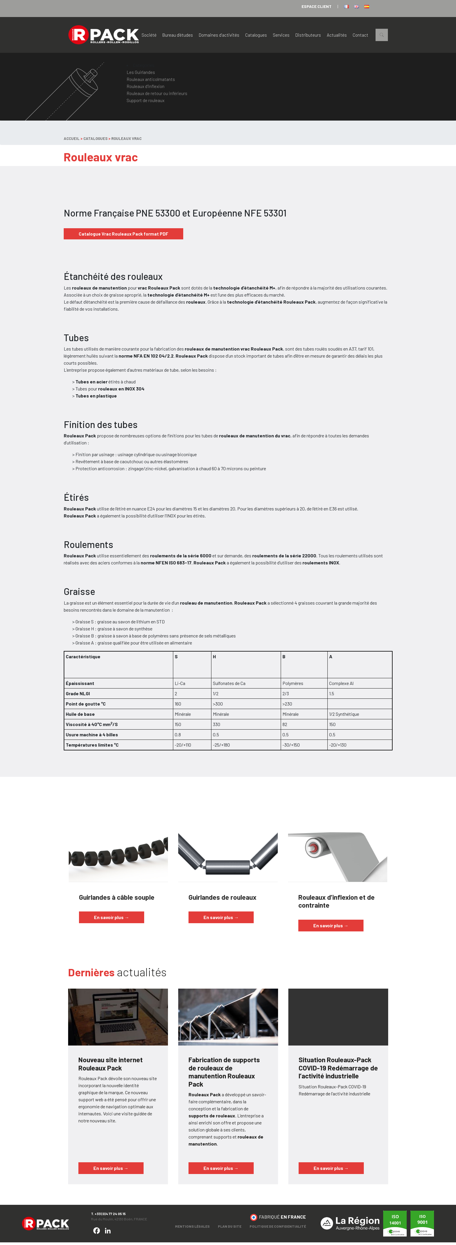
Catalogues (256, 36)
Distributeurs (308, 36)
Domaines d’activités (219, 36)
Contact (360, 36)
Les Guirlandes (141, 74)
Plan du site (229, 1229)
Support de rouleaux (145, 103)
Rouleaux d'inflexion (145, 89)
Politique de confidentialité (278, 1229)
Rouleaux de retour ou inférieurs (157, 96)
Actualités (337, 36)
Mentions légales (192, 1229)
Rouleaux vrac (126, 141)
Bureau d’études (177, 36)
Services (281, 36)
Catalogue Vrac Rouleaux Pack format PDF (123, 236)
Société (149, 36)
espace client (317, 6)
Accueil (72, 141)
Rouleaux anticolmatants (151, 81)
